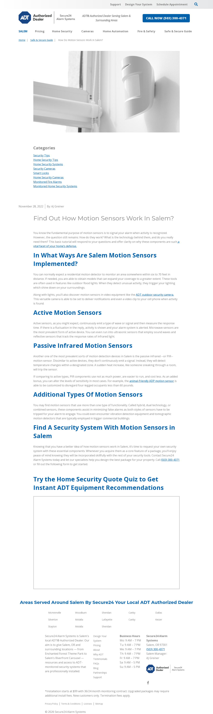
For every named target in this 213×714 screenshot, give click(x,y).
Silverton (53, 619)
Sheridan (106, 612)
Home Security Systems (48, 164)
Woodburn (81, 612)
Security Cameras (44, 169)
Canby (132, 612)
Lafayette (107, 619)
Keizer (158, 619)
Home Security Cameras (48, 177)
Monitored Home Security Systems (55, 186)
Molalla (79, 619)
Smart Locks (41, 173)
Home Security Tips (45, 160)
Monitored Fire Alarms (47, 182)
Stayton (52, 626)
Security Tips (41, 155)
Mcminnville (54, 612)
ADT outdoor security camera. (155, 295)
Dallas (158, 612)
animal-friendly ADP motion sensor (151, 381)
